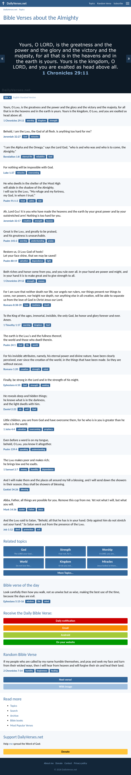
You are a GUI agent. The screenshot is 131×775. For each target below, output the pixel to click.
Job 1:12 (8, 529)
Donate (65, 751)
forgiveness (42, 670)
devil (18, 529)
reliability (40, 156)
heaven (49, 221)
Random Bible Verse (20, 654)
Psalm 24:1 (9, 345)
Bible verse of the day (21, 585)
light (49, 261)
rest (40, 201)
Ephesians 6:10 (11, 385)
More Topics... (65, 572)
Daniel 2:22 (9, 409)
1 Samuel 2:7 (10, 469)
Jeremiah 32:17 (12, 220)
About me (49, 763)
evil (26, 409)
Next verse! (65, 679)
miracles (35, 136)
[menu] (127, 4)
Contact (68, 763)
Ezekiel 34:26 (10, 489)
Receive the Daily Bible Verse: (27, 613)
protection (28, 529)
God (25, 136)
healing (54, 670)
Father (31, 509)
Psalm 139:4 (10, 449)
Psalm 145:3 (10, 240)
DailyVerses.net (10, 9)
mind (45, 369)
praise (51, 241)
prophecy (48, 429)
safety (31, 201)
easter (22, 509)
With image (65, 686)
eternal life (27, 156)
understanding (37, 241)
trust (23, 201)
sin (20, 409)
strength (53, 120)
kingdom (42, 120)
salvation (24, 261)
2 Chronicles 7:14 (13, 670)
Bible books (16, 720)
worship (30, 120)
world (35, 345)
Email (65, 628)
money (41, 281)
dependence (37, 261)
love (26, 305)
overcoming (33, 172)
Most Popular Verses (21, 725)
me (11, 743)
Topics (92, 3)
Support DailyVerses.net (23, 736)
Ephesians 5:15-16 (13, 601)
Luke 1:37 (8, 172)
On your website (65, 642)
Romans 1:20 (10, 369)
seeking (45, 385)
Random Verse (104, 3)
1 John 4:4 (9, 429)
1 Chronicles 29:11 (13, 120)
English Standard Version (24, 97)
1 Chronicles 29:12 (13, 281)
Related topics (15, 541)
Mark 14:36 (9, 509)
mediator (36, 305)
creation (27, 221)
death (46, 305)
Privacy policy (80, 763)
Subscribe (118, 3)
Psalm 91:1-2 (10, 200)
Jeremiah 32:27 (12, 136)
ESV (7, 97)
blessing (24, 489)
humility (34, 469)
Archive (14, 715)
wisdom (30, 601)
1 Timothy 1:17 (11, 325)
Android (65, 635)
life (27, 345)
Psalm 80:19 (10, 260)
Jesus (40, 509)
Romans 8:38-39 (12, 305)
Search (14, 710)
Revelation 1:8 (11, 156)
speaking (24, 449)
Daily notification (65, 620)
